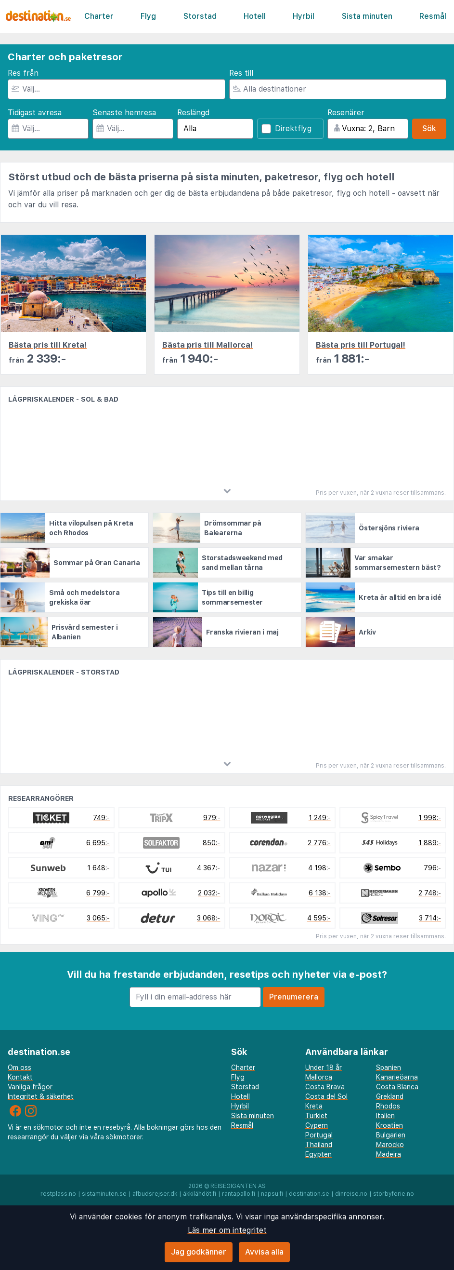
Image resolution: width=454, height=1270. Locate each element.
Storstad (200, 16)
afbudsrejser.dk (154, 1193)
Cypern (316, 1125)
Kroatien (389, 1125)
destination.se (309, 1193)
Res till (241, 73)
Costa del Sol (326, 1096)
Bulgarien (390, 1135)
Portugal (319, 1135)
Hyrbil (303, 16)
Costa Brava (325, 1087)
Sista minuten (367, 16)
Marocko (390, 1144)
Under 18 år (323, 1067)
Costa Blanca (397, 1087)
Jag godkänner (198, 1251)
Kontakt (20, 1077)
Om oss (19, 1067)
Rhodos (388, 1106)
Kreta (314, 1106)
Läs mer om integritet (227, 1230)
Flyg (148, 16)
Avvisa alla (264, 1251)
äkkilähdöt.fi (199, 1193)
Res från (23, 73)
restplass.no (58, 1193)
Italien (385, 1116)
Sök (429, 128)
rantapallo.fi (238, 1193)
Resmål (432, 16)
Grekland (389, 1096)
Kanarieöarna (397, 1077)
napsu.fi (272, 1193)
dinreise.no (351, 1193)
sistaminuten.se (104, 1193)
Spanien (388, 1067)
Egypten (318, 1154)
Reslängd (193, 112)
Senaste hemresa (124, 112)
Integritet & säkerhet (41, 1096)
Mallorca (318, 1077)
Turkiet (316, 1116)
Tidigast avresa (35, 112)
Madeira (388, 1154)
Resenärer (345, 112)
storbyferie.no (393, 1193)
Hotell (255, 16)
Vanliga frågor (30, 1087)
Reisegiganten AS (238, 1186)
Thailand (318, 1144)
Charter (99, 16)
